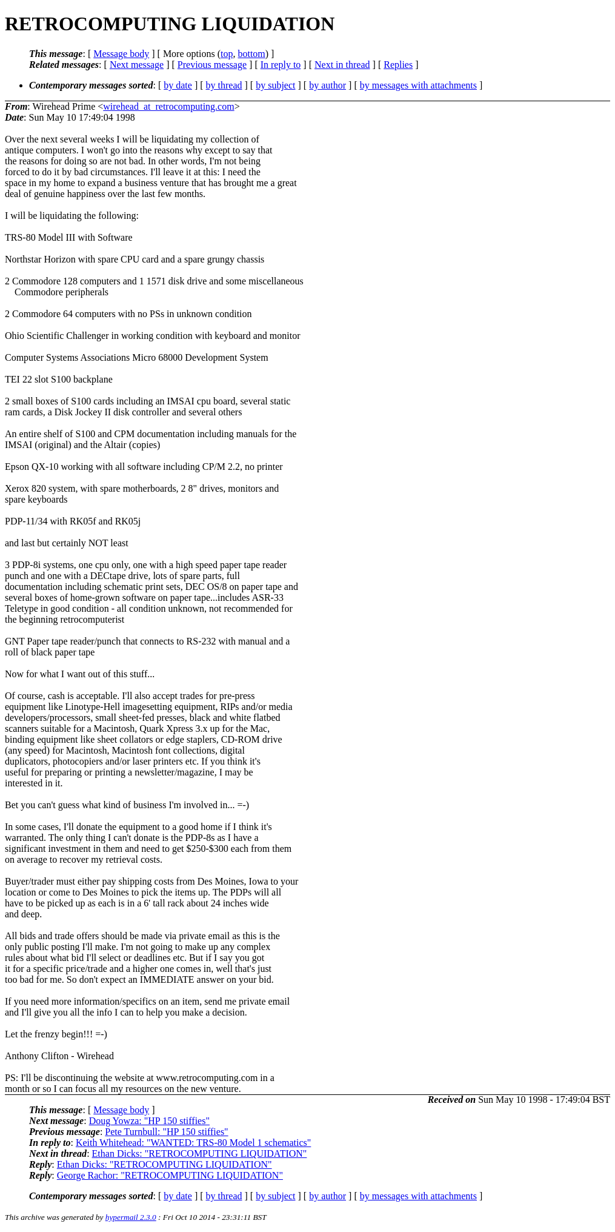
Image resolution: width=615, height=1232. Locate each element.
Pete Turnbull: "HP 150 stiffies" (166, 1132)
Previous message (212, 64)
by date (178, 85)
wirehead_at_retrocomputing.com (168, 106)
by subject (275, 85)
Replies (398, 64)
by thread (224, 85)
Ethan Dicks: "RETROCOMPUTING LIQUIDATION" (199, 1153)
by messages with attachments (418, 85)
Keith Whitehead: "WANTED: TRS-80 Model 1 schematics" (193, 1142)
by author (327, 85)
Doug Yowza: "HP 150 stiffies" (149, 1121)
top (227, 54)
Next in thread (342, 64)
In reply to (281, 64)
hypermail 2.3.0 (130, 1217)
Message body (121, 54)
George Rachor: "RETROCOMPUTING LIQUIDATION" (170, 1175)
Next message (137, 64)
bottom (251, 54)
